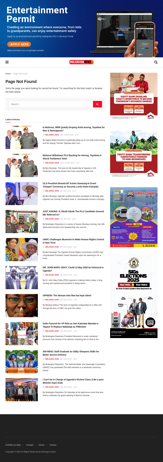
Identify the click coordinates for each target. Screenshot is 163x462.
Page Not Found (20, 74)
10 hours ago (67, 163)
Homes (53, 445)
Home (8, 74)
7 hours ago (67, 135)
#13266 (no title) (13, 445)
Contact (29, 445)
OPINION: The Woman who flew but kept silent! (67, 295)
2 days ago (66, 247)
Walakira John (52, 135)
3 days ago (66, 359)
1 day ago (65, 191)
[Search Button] (97, 104)
